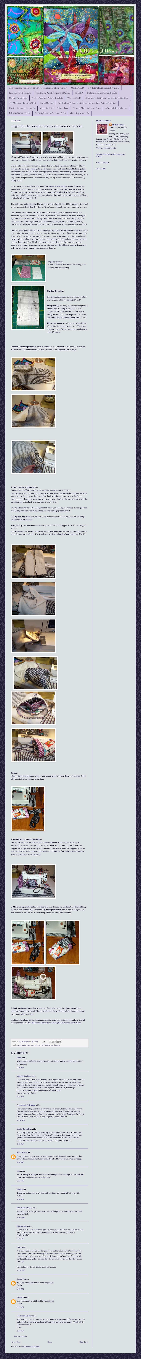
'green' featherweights (58, 186)
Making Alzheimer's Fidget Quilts (102, 93)
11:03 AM (21, 1218)
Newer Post (16, 1342)
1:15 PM (20, 1144)
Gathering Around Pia (79, 113)
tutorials (34, 1045)
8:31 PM (20, 1181)
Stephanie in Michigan (26, 1105)
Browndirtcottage (24, 1208)
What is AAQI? (74, 98)
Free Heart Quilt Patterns (20, 93)
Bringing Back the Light (19, 113)
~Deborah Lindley (24, 1316)
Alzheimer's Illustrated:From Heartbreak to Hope (106, 98)
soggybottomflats (24, 1076)
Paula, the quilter (24, 1129)
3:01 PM (20, 1331)
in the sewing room (24, 1045)
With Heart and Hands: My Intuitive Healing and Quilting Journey (38, 88)
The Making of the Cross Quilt (22, 103)
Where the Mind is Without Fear (54, 108)
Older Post (83, 1342)
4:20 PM (20, 1163)
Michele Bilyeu (24, 1041)
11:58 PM (20, 1270)
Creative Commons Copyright (22, 108)
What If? (79, 93)
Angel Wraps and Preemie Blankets (47, 98)
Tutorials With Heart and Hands (49, 1045)
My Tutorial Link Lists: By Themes (103, 88)
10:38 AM (21, 1120)
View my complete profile (106, 148)
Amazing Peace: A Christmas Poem (50, 113)
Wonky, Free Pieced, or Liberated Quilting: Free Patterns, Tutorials (87, 103)
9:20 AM (20, 1068)
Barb (19, 1058)
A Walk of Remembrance (116, 108)
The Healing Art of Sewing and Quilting (52, 93)
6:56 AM (20, 1289)
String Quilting (46, 103)
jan (18, 1171)
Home (50, 1342)
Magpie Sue (21, 1226)
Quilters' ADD (77, 88)
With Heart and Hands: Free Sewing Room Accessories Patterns (54, 1023)
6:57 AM (20, 1307)
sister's (33, 169)
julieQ (19, 1189)
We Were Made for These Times (86, 108)
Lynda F (20, 1279)
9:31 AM (20, 1097)
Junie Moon (22, 1153)
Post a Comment (20, 1336)
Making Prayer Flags (18, 98)
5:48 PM (20, 1239)
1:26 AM (20, 1199)
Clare (19, 1247)
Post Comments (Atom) (30, 1347)
